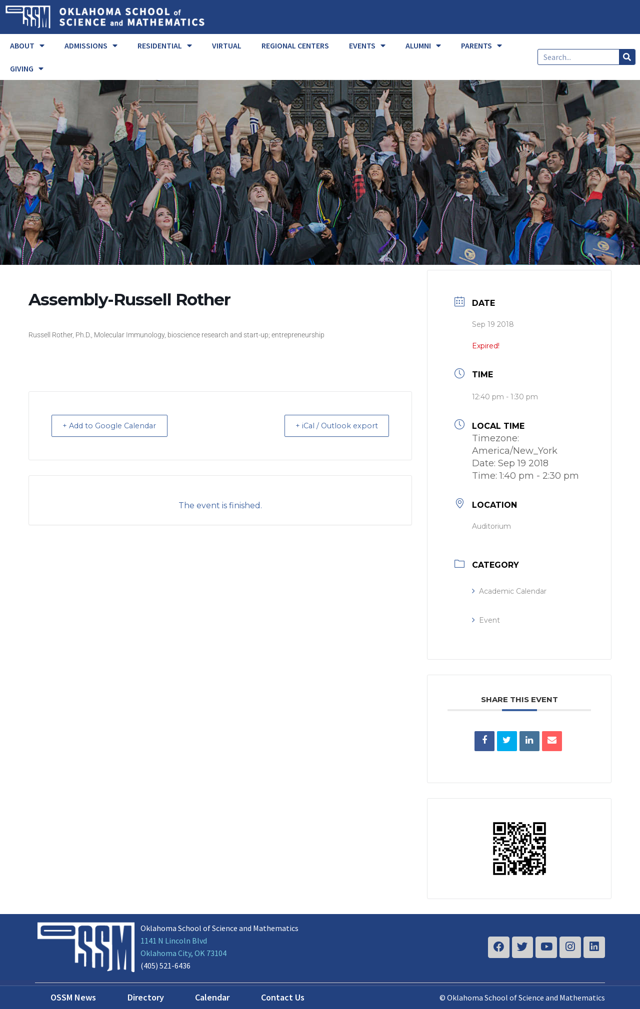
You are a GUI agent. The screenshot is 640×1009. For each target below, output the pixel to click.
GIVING (27, 68)
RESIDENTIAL (165, 45)
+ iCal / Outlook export (332, 425)
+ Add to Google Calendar (115, 425)
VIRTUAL (227, 45)
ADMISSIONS (91, 45)
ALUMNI (423, 45)
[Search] (627, 56)
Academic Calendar (509, 591)
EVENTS (367, 45)
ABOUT (27, 45)
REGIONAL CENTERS (295, 45)
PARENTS (481, 45)
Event (486, 620)
